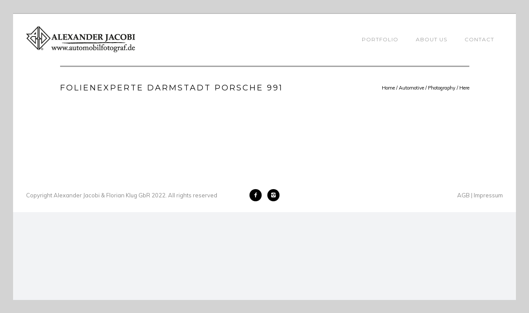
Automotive (411, 88)
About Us (431, 39)
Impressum (488, 195)
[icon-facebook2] (257, 195)
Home (388, 88)
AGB (463, 195)
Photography (441, 88)
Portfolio (380, 39)
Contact (479, 39)
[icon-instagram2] (273, 195)
